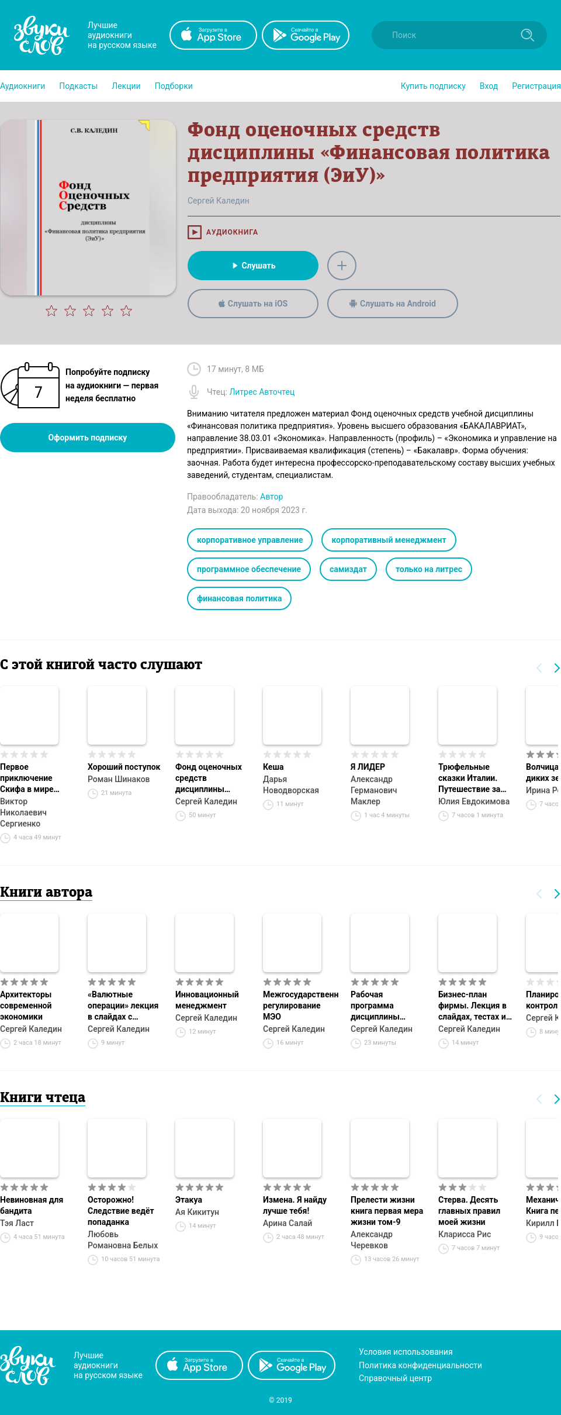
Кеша (273, 767)
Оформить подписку (88, 437)
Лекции (126, 86)
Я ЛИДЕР (368, 767)
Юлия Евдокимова (474, 801)
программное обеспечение (249, 569)
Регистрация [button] (536, 86)
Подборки (174, 86)
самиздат (348, 569)
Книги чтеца (42, 1099)
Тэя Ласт (17, 1223)
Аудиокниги (22, 86)
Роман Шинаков (119, 779)
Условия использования (406, 1352)
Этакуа (188, 1199)
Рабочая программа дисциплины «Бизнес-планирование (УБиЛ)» (378, 1006)
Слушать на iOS (253, 303)
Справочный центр (395, 1378)
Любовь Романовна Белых (123, 1240)
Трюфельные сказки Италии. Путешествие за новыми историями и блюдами (476, 778)
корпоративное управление (250, 540)
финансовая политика (239, 598)
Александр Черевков (372, 1240)
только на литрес (429, 569)
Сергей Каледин (206, 801)
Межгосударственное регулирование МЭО (301, 1005)
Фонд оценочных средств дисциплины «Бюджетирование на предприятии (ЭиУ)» (211, 778)
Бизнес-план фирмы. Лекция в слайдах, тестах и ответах (472, 1006)
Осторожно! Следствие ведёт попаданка (121, 1211)
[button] (22, 86)
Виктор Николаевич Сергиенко (23, 812)
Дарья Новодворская (291, 784)
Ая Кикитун (197, 1212)
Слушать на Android (392, 303)
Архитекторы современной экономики (25, 1005)
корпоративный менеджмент (388, 540)
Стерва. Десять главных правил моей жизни (469, 1211)
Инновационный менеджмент (207, 1000)
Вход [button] (489, 86)
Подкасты (78, 86)
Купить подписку (433, 86)
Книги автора (46, 893)
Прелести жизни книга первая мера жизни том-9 (387, 1211)
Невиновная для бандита (31, 1205)
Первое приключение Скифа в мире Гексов (27, 778)
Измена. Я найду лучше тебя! (295, 1205)
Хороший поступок (124, 767)
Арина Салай (287, 1223)
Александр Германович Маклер (374, 790)
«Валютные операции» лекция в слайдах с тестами (123, 1006)
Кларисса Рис (464, 1234)
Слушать (252, 265)
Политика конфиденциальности (420, 1365)
